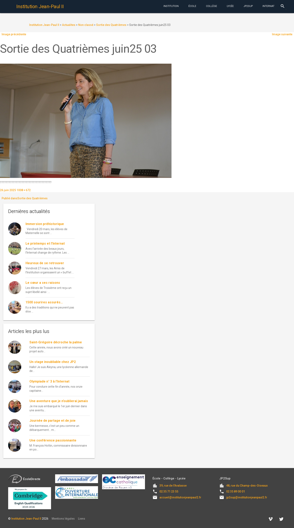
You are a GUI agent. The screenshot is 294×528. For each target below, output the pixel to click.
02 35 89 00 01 (235, 491)
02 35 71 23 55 (168, 491)
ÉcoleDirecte (24, 479)
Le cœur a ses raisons (43, 283)
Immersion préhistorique (45, 224)
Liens (81, 518)
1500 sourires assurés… (44, 302)
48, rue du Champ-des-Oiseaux (247, 485)
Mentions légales (63, 518)
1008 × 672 (24, 190)
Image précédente (14, 34)
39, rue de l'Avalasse (173, 485)
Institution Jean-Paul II (26, 518)
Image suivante (282, 34)
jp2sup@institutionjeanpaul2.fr (246, 497)
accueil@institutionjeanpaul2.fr (180, 497)
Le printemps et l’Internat (45, 243)
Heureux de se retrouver (45, 263)
